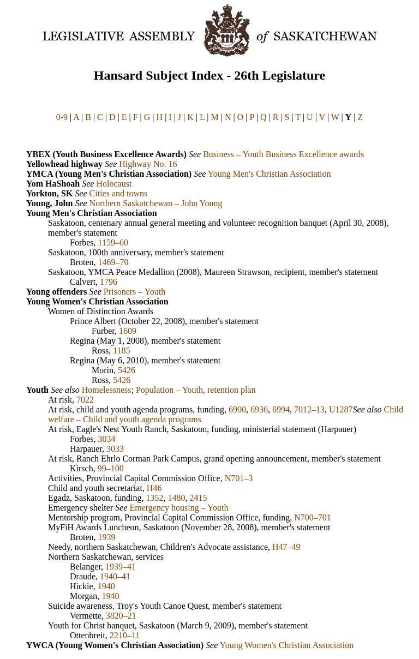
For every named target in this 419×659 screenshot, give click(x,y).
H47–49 (286, 547)
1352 (155, 497)
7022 (85, 399)
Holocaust (113, 183)
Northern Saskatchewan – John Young (156, 203)
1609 (127, 331)
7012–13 (309, 409)
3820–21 (121, 615)
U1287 (341, 409)
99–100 (111, 468)
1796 (108, 281)
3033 (115, 448)
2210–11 (125, 635)
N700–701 (312, 517)
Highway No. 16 (148, 164)
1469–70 (113, 262)
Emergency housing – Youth (178, 507)
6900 (237, 409)
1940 (106, 586)
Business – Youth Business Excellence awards (283, 154)
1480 (176, 497)
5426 (126, 370)
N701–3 (239, 478)
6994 (281, 409)
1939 (107, 537)
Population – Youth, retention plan (196, 389)
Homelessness (106, 389)
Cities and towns (118, 193)
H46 (154, 488)
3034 (107, 439)
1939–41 (120, 566)
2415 (198, 497)
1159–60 (113, 242)
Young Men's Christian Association (269, 173)
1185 (121, 350)
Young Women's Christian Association (287, 645)
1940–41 (115, 576)
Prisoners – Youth (134, 291)
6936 (259, 409)
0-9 (62, 117)
